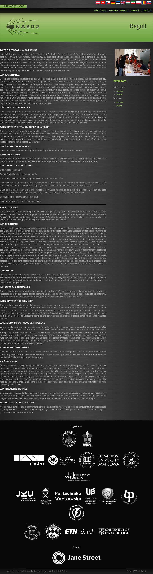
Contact (146, 10)
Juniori (119, 94)
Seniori (119, 91)
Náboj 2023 (100, 10)
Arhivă (135, 10)
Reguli (124, 10)
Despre (113, 10)
